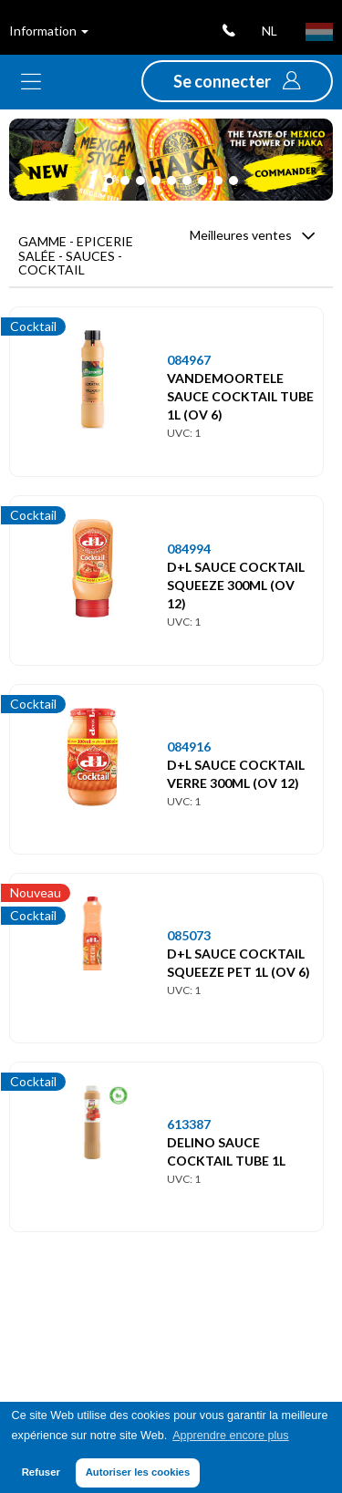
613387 (189, 1124)
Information (48, 30)
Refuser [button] (41, 1472)
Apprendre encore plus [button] (230, 1435)
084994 (189, 548)
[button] (237, 81)
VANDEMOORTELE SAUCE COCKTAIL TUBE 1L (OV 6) (240, 396)
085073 (189, 935)
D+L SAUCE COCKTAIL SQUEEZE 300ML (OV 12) (236, 585)
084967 (189, 360)
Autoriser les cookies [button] (138, 1472)
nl (269, 30)
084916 (189, 746)
